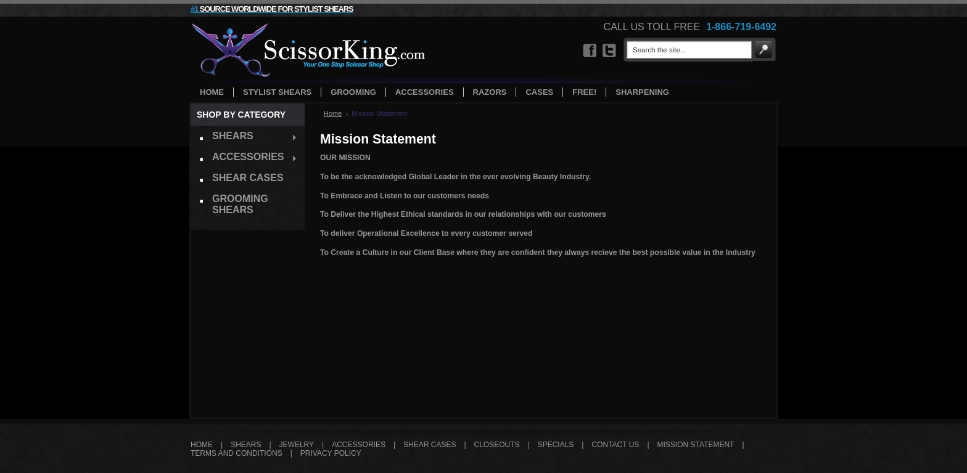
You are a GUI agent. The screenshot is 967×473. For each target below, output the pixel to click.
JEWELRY (296, 444)
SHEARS (246, 444)
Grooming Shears (240, 204)
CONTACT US (615, 444)
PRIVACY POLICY (330, 453)
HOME (202, 444)
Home (333, 113)
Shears (244, 138)
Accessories (244, 159)
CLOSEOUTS (497, 444)
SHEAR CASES (429, 444)
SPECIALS (556, 444)
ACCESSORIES (358, 444)
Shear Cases (248, 177)
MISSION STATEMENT (696, 444)
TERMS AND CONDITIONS (236, 453)
